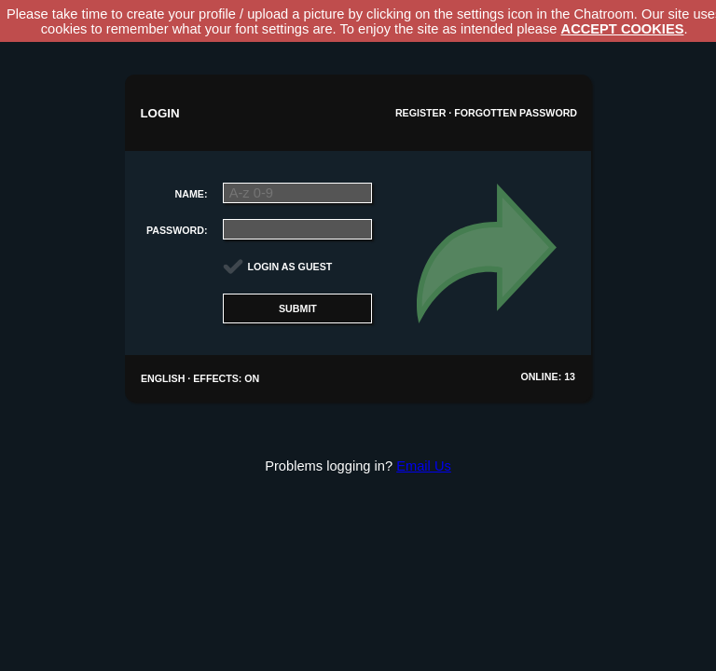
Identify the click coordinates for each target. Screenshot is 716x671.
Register (420, 112)
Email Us (423, 466)
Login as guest (290, 266)
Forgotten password (515, 112)
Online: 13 (547, 376)
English (163, 378)
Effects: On (226, 378)
